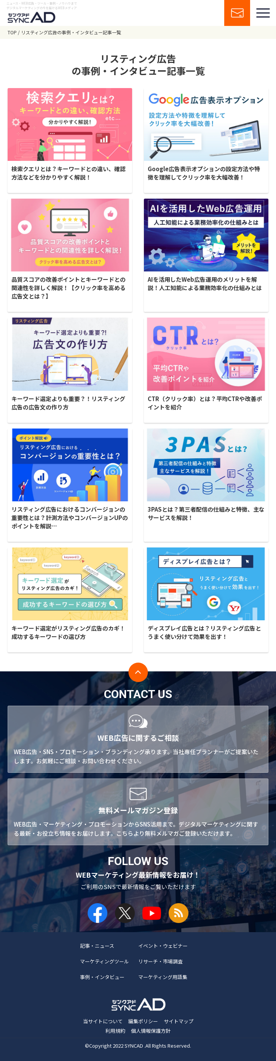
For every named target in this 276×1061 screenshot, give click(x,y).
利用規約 (115, 1030)
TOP (12, 32)
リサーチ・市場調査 (160, 961)
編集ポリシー (143, 1021)
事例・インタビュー (102, 977)
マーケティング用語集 (162, 977)
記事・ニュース (97, 945)
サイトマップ (178, 1021)
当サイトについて (103, 1021)
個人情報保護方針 (151, 1030)
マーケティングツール (104, 961)
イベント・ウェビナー (163, 945)
